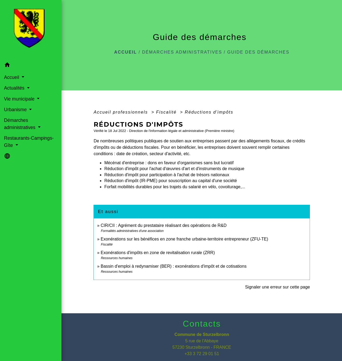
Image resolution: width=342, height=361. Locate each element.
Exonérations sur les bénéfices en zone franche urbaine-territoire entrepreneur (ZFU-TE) (184, 239)
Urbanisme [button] (16, 109)
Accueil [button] (12, 77)
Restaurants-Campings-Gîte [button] (29, 141)
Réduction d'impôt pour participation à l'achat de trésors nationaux (166, 175)
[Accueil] (31, 30)
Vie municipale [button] (20, 99)
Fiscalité (167, 112)
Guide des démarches (258, 52)
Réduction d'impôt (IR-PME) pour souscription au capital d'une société (170, 180)
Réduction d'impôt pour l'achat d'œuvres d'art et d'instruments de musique (174, 168)
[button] (30, 66)
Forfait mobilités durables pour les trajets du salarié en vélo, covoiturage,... (174, 186)
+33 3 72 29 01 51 (201, 353)
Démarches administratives (182, 52)
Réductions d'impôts (209, 112)
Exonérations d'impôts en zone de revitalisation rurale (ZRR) (158, 252)
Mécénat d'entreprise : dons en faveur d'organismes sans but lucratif (169, 163)
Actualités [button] (15, 88)
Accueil (125, 52)
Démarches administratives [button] (20, 124)
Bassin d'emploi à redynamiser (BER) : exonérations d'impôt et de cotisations (174, 266)
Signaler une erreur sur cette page (277, 287)
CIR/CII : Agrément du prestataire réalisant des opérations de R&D (164, 225)
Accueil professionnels (122, 112)
